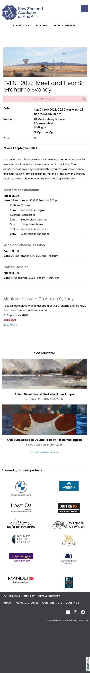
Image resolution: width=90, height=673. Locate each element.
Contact (72, 602)
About (8, 602)
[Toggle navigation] (84, 8)
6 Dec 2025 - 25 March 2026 (44, 444)
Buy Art (41, 25)
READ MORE (10, 324)
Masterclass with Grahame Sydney (38, 299)
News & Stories (27, 602)
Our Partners (52, 602)
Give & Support (65, 25)
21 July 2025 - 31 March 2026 (44, 399)
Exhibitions (21, 25)
